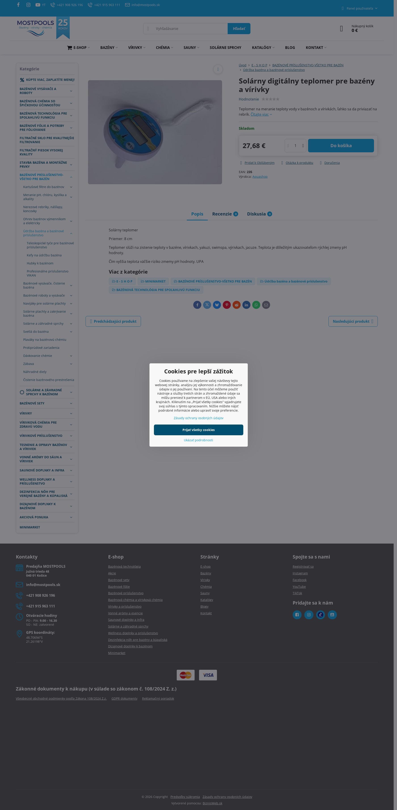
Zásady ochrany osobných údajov (198, 418)
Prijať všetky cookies (199, 430)
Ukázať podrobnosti (198, 440)
